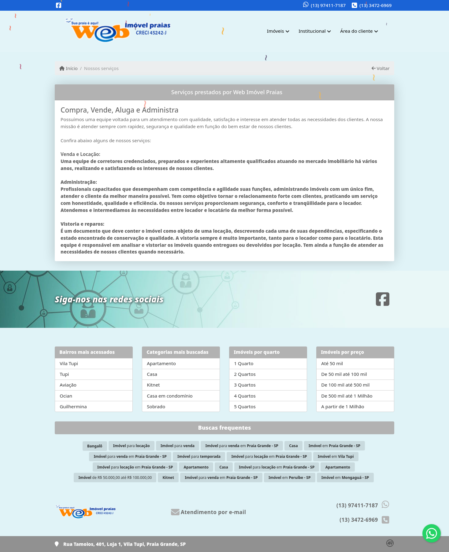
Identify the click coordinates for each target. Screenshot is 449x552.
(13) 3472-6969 (375, 5)
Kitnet (153, 385)
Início (68, 68)
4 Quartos (245, 396)
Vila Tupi (69, 363)
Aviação (68, 385)
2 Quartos (245, 374)
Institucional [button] (312, 31)
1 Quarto (243, 363)
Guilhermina (73, 406)
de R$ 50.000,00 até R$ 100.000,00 (115, 477)
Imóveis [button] (275, 31)
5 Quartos (245, 406)
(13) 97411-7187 (328, 5)
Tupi (64, 374)
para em (242, 445)
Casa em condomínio (170, 396)
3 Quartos (245, 385)
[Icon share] (59, 5)
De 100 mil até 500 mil (345, 385)
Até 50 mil (332, 363)
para (131, 445)
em (334, 445)
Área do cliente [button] (356, 31)
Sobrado (156, 406)
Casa (152, 374)
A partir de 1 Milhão (342, 406)
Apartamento (161, 363)
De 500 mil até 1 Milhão (346, 396)
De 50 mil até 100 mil (344, 374)
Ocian (66, 396)
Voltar (381, 68)
